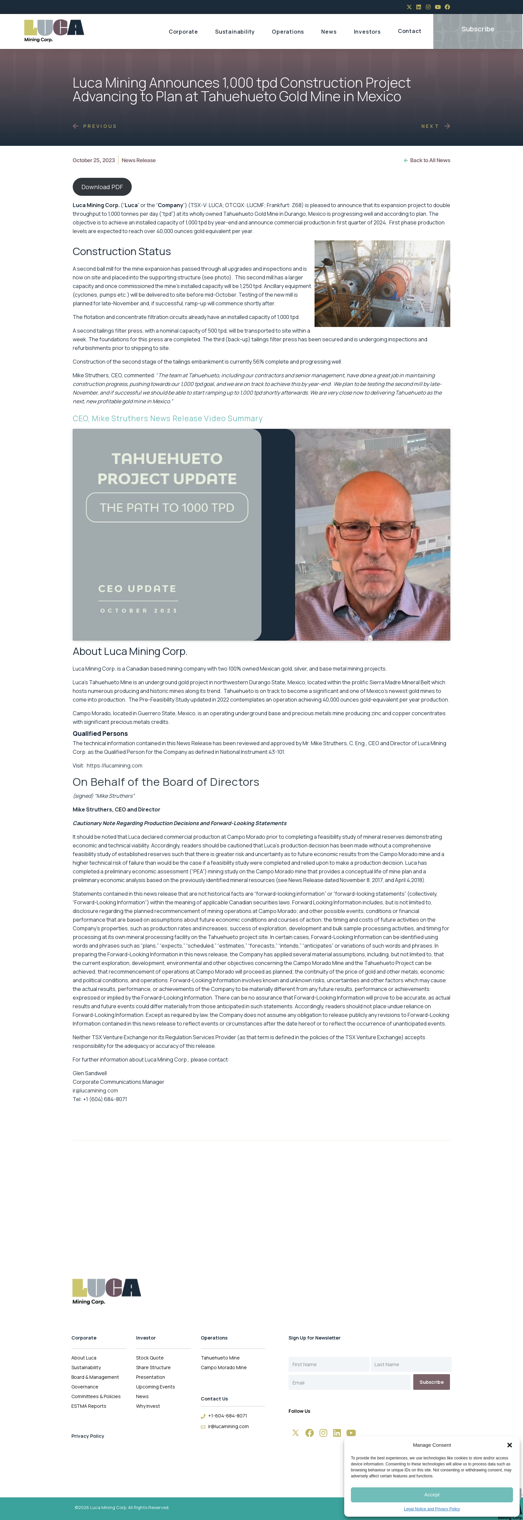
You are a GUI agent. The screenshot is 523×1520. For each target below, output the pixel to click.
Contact (410, 31)
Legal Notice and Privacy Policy (432, 1509)
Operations (288, 31)
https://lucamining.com (114, 765)
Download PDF (102, 187)
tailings (181, 361)
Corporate (183, 31)
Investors (367, 31)
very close (340, 392)
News (329, 31)
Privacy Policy (87, 1436)
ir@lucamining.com (95, 1090)
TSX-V (198, 205)
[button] (509, 1445)
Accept (432, 1494)
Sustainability (235, 31)
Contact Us (214, 1398)
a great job (385, 375)
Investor (146, 1338)
